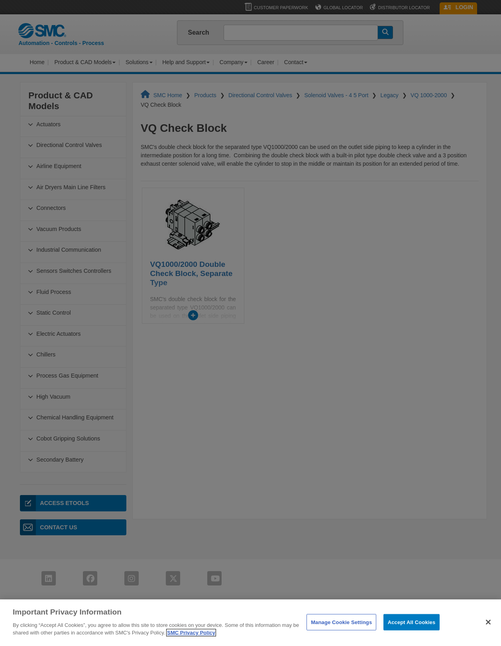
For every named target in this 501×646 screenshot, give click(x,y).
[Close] (488, 631)
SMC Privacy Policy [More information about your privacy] (191, 642)
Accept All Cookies (412, 631)
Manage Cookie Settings (341, 631)
